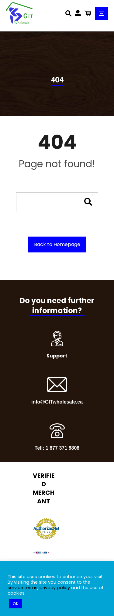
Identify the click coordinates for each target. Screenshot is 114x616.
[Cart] (88, 12)
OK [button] (16, 604)
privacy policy (55, 588)
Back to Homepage (57, 244)
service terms (22, 588)
